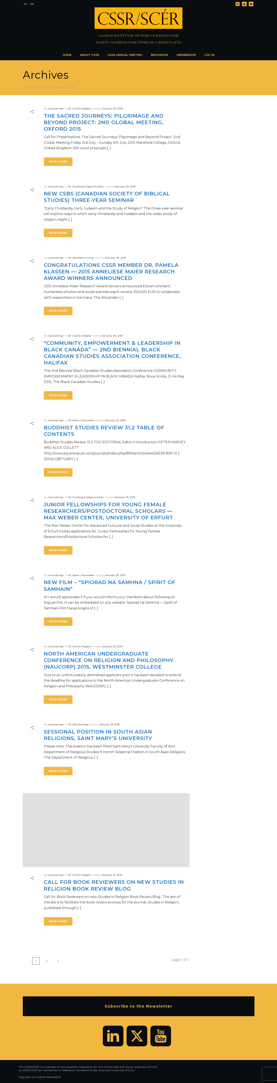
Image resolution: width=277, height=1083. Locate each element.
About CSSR (89, 54)
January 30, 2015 (112, 108)
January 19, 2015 (109, 724)
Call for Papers (81, 108)
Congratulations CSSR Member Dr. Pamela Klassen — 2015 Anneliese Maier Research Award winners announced (111, 271)
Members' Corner (83, 257)
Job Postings (80, 724)
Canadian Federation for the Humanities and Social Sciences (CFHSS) (112, 1067)
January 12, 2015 (112, 874)
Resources (159, 54)
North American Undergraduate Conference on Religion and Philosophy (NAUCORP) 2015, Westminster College (108, 660)
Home (67, 54)
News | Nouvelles (83, 420)
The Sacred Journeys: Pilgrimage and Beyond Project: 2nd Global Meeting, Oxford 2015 (103, 122)
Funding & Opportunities (88, 186)
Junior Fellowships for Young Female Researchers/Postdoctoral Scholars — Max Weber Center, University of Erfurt (108, 511)
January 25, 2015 (115, 420)
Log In (209, 54)
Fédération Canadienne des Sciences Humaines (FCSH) (98, 1070)
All (69, 108)
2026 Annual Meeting (125, 54)
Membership (186, 54)
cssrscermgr (56, 108)
